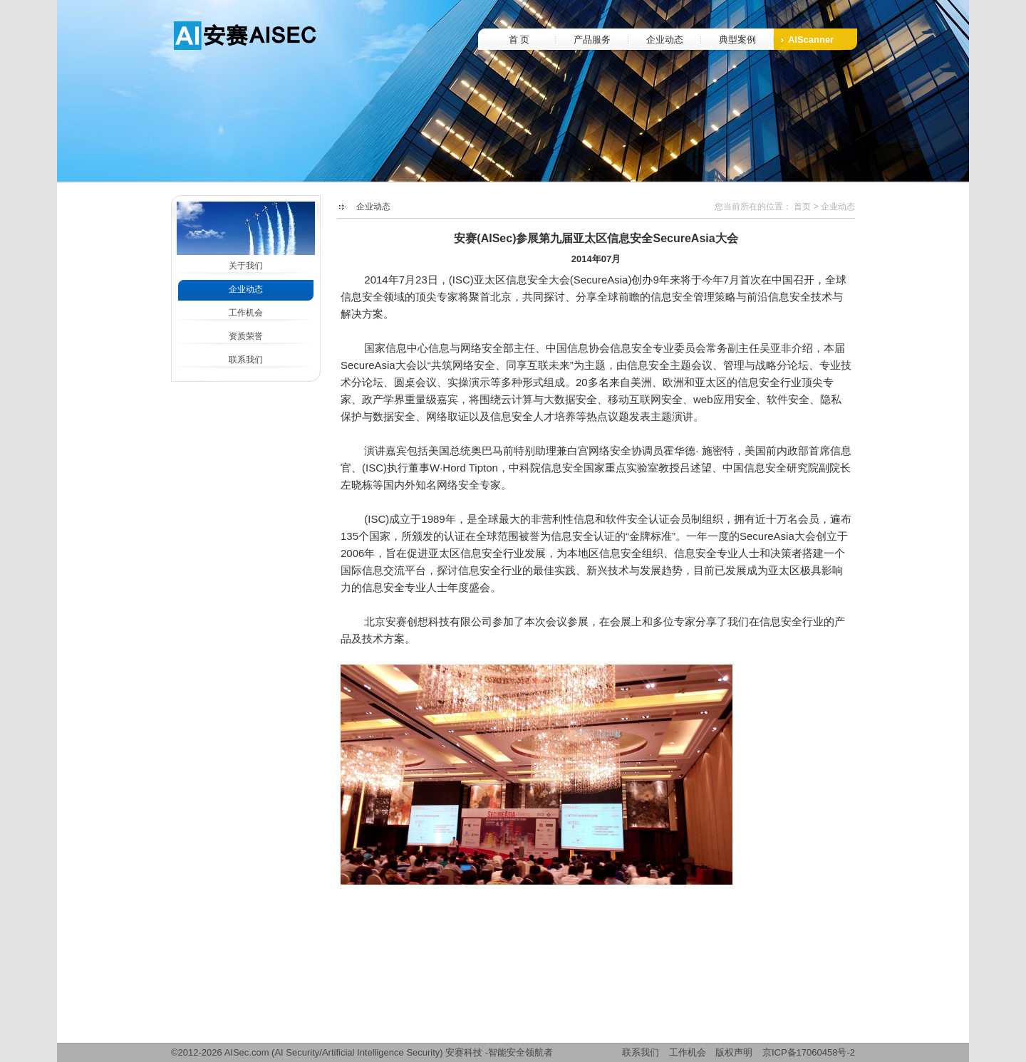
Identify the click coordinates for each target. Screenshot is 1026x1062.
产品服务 (592, 39)
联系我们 (246, 360)
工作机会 (246, 313)
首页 (802, 207)
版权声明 (733, 1052)
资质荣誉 (246, 336)
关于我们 (246, 266)
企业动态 (664, 39)
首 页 (519, 39)
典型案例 (737, 39)
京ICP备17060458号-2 (808, 1052)
